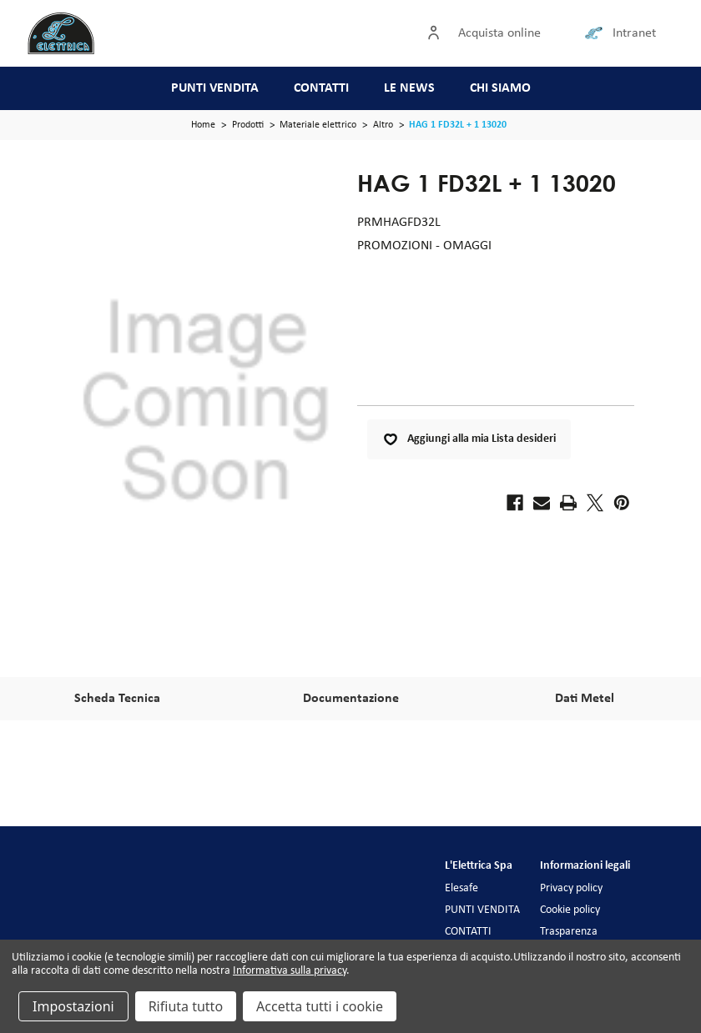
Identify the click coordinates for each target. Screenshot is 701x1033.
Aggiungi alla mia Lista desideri (469, 439)
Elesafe (461, 888)
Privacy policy (571, 888)
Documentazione (351, 698)
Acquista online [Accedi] (499, 33)
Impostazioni (73, 1006)
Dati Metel (584, 698)
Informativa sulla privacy (289, 971)
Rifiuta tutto (186, 1006)
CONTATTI (321, 88)
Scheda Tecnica (117, 698)
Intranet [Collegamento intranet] (634, 33)
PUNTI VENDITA (215, 88)
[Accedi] (437, 33)
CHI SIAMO (500, 88)
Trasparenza (569, 931)
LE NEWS (409, 88)
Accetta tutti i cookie (319, 1006)
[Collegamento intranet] (596, 33)
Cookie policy (570, 910)
